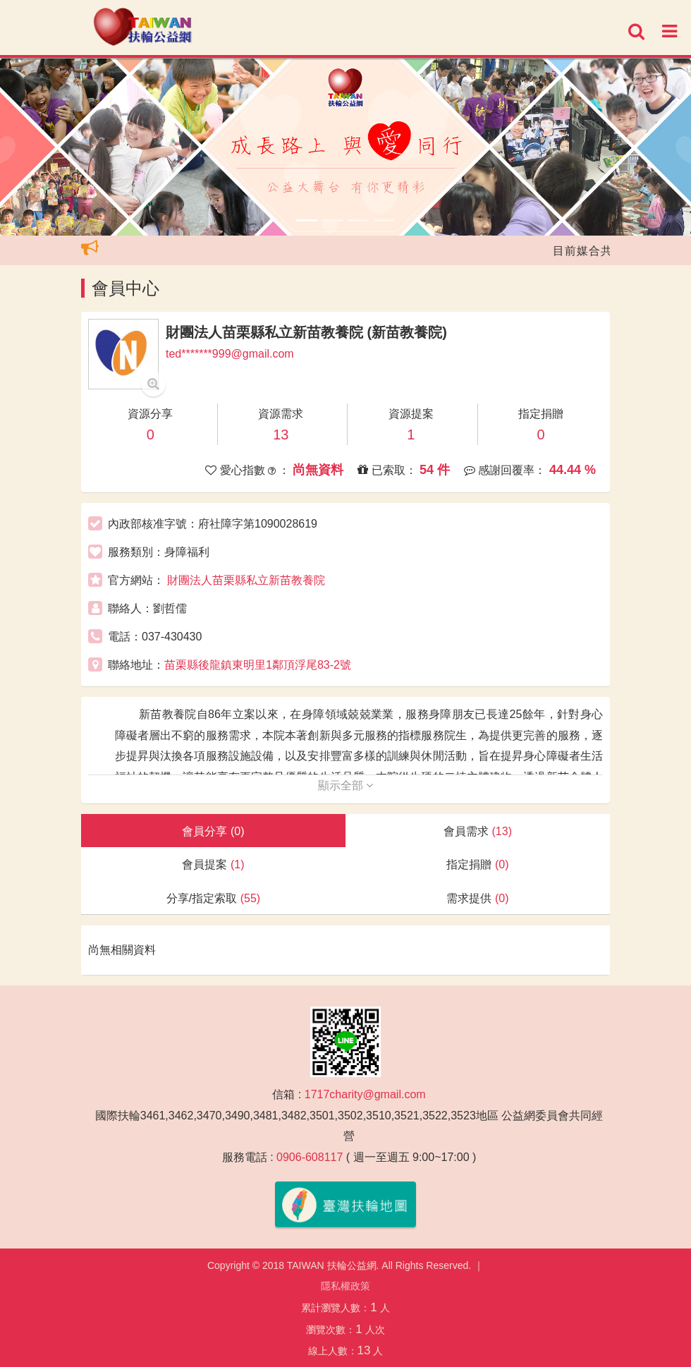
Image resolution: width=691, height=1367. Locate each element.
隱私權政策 (345, 1286)
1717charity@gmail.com (365, 1094)
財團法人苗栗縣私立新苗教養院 (246, 580)
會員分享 (213, 831)
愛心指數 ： (274, 470)
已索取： (403, 470)
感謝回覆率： (530, 470)
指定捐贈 (477, 864)
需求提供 (477, 898)
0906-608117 (309, 1157)
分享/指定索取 (213, 898)
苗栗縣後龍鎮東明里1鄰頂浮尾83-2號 (257, 665)
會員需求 (478, 831)
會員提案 (213, 864)
